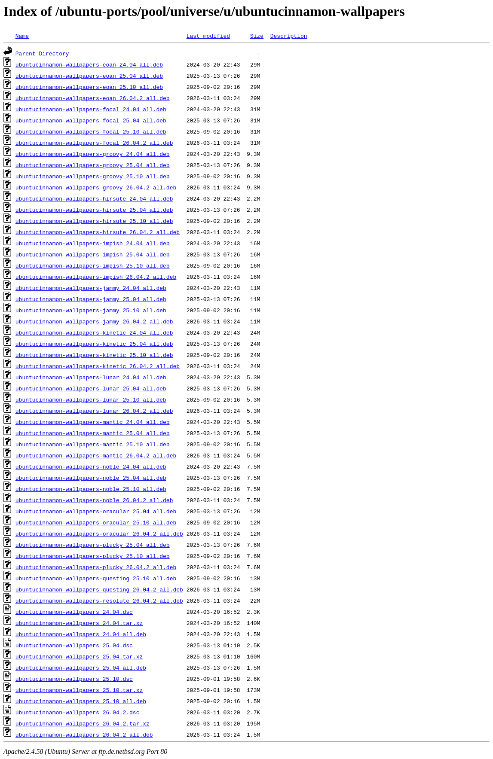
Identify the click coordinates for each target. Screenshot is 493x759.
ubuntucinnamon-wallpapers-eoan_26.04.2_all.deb (92, 98)
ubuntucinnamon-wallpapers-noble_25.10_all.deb (90, 489)
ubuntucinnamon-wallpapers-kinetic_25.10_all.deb (94, 355)
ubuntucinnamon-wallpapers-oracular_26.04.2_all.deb (99, 533)
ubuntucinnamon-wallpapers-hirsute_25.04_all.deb (94, 209)
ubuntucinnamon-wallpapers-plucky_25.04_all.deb (92, 545)
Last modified (208, 36)
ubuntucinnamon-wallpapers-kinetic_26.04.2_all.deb (97, 366)
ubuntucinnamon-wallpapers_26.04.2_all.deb (84, 734)
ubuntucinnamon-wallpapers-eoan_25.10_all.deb (89, 87)
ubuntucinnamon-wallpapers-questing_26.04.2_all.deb (99, 589)
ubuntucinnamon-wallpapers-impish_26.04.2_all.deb (95, 276)
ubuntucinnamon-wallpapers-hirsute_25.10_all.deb (94, 221)
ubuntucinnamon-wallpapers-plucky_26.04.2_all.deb (95, 567)
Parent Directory (42, 53)
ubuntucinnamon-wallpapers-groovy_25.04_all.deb (92, 165)
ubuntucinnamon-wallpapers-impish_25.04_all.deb (92, 254)
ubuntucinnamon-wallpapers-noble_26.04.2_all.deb (94, 500)
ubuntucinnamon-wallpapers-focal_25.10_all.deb (90, 131)
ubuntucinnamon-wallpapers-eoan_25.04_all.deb (89, 75)
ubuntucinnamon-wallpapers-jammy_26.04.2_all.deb (94, 321)
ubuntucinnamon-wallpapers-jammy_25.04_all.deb (90, 299)
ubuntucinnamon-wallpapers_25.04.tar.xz (79, 656)
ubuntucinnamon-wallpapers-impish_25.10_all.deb (92, 265)
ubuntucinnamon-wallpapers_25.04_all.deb (80, 667)
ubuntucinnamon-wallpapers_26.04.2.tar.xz (82, 723)
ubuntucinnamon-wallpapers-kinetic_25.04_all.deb (94, 343)
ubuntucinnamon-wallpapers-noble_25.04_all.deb (90, 478)
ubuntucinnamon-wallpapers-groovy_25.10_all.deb (92, 176)
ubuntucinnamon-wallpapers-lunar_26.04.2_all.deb (94, 411)
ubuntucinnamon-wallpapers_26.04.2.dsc (77, 712)
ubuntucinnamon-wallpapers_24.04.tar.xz (79, 623)
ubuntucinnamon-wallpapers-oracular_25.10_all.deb (95, 522)
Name (22, 36)
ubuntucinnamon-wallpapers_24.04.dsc (74, 612)
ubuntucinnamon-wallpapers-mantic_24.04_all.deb (92, 422)
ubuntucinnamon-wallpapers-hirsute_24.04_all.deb (94, 198)
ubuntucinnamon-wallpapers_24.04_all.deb (80, 634)
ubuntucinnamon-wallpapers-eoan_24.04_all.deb (89, 64)
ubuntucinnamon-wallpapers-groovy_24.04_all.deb (92, 154)
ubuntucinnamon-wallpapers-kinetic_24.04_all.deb (94, 332)
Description (288, 36)
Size (256, 36)
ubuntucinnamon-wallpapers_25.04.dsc (74, 645)
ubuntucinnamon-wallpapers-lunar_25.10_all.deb (90, 399)
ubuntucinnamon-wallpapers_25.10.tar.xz (79, 690)
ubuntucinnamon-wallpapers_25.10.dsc (74, 679)
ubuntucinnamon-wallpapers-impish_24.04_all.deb (92, 243)
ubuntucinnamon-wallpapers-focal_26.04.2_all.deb (94, 142)
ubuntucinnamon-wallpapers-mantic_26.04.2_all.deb (95, 455)
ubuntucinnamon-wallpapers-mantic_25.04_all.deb (92, 433)
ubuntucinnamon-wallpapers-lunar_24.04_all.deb (90, 377)
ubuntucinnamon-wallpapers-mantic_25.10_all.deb (92, 444)
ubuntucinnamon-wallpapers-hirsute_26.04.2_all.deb (97, 232)
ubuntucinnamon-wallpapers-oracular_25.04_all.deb (95, 511)
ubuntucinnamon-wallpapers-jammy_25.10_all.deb (90, 310)
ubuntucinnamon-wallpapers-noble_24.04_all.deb (90, 466)
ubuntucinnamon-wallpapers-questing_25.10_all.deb (95, 578)
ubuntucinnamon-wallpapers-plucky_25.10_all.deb (92, 556)
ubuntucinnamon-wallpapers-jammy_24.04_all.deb (90, 288)
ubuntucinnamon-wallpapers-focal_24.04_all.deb (90, 109)
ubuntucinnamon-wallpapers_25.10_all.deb (80, 701)
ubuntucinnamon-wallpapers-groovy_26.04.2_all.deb (95, 187)
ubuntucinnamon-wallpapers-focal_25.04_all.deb (90, 120)
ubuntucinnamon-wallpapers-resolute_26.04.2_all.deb (99, 600)
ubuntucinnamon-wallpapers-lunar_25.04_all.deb (90, 388)
